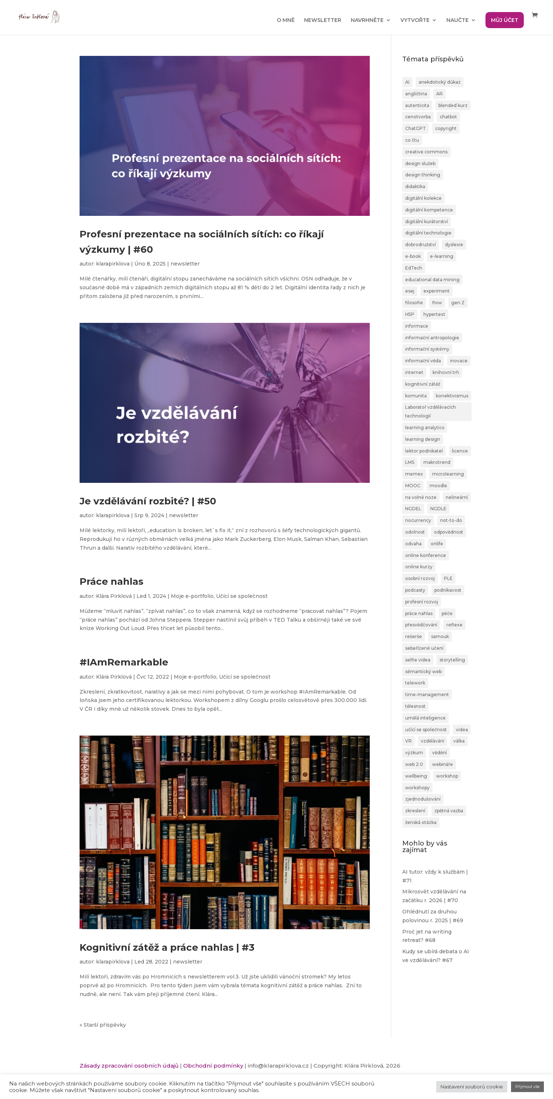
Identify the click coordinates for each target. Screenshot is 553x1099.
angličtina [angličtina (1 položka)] (416, 93)
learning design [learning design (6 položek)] (422, 439)
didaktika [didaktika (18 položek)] (415, 186)
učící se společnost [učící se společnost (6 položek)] (426, 729)
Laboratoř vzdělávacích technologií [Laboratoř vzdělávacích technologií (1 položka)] (430, 411)
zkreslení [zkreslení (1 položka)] (415, 810)
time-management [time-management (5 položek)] (427, 694)
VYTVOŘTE (415, 20)
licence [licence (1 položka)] (460, 451)
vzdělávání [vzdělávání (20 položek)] (432, 741)
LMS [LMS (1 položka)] (409, 462)
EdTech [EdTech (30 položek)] (413, 268)
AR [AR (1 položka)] (439, 93)
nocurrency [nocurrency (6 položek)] (418, 520)
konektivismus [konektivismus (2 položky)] (452, 395)
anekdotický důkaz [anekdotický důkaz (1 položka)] (440, 82)
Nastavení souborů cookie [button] (472, 1087)
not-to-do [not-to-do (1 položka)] (451, 520)
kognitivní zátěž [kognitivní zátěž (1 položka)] (422, 384)
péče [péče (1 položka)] (447, 613)
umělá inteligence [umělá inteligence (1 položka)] (425, 718)
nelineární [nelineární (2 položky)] (457, 497)
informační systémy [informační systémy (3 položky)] (427, 349)
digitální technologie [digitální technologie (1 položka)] (428, 233)
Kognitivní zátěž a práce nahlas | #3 (167, 947)
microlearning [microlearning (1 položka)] (448, 474)
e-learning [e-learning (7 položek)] (441, 256)
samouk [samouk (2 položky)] (440, 636)
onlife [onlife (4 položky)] (437, 543)
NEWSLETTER (322, 20)
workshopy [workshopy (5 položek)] (417, 787)
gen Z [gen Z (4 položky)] (458, 302)
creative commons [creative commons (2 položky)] (426, 151)
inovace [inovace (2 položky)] (459, 360)
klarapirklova (113, 263)
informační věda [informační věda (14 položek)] (423, 360)
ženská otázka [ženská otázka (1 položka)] (421, 822)
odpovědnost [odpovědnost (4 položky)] (448, 532)
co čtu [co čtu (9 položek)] (412, 140)
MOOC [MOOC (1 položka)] (412, 485)
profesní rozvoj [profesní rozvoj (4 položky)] (421, 601)
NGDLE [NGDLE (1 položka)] (438, 508)
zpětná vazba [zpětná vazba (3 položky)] (448, 810)
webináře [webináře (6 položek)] (442, 764)
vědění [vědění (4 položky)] (439, 752)
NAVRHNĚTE (367, 20)
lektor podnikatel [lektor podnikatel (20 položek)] (424, 451)
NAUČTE (457, 20)
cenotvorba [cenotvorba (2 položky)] (418, 116)
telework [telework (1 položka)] (415, 683)
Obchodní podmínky (213, 1065)
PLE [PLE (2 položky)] (448, 578)
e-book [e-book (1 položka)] (413, 256)
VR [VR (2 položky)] (408, 741)
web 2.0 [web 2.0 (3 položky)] (414, 764)
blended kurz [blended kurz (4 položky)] (453, 105)
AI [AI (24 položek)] (407, 82)
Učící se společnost (242, 596)
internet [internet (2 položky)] (414, 372)
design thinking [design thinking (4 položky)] (422, 175)
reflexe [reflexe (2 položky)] (454, 624)
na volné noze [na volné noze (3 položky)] (421, 497)
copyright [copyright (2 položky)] (446, 128)
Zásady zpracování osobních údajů (129, 1065)
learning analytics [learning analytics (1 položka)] (424, 427)
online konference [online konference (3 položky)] (425, 555)
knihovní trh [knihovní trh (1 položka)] (446, 372)
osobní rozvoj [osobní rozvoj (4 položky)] (420, 578)
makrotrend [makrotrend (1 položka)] (436, 462)
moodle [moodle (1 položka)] (438, 485)
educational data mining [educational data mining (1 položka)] (432, 279)
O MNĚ (286, 20)
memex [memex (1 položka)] (414, 474)
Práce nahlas (111, 581)
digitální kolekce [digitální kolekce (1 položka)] (423, 198)
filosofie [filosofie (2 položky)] (414, 302)
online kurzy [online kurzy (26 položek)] (419, 566)
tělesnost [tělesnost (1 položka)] (415, 706)
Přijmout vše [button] (527, 1086)
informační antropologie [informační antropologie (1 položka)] (432, 337)
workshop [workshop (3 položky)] (447, 776)
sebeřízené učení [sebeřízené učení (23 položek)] (424, 648)
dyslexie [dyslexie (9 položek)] (454, 244)
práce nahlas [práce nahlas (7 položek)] (419, 613)
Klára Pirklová (114, 596)
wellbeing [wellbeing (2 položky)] (416, 776)
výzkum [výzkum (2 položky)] (414, 752)
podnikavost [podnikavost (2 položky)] (447, 590)
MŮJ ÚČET (504, 20)
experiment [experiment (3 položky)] (436, 291)
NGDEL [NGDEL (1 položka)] (413, 508)
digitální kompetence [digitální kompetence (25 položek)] (429, 210)
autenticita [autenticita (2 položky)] (417, 105)
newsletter (185, 263)
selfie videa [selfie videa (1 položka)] (417, 660)
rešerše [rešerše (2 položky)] (413, 636)
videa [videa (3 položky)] (462, 729)
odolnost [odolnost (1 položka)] (415, 532)
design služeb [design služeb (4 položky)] (420, 163)
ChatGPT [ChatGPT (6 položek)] (415, 128)
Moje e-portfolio (192, 596)
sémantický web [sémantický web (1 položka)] (423, 671)
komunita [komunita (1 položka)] (416, 395)
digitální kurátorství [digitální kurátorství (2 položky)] (426, 221)
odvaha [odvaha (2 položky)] (413, 543)
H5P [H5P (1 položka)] (409, 314)
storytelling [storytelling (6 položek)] (452, 660)
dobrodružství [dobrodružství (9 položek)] (420, 244)
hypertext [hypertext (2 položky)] (434, 314)
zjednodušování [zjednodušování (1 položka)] (423, 799)
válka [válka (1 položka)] (459, 741)
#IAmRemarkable (124, 662)
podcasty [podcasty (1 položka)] (415, 590)
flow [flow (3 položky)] (437, 302)
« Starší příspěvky (103, 1025)
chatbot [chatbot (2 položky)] (448, 116)
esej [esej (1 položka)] (409, 291)
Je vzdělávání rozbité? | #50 (148, 501)
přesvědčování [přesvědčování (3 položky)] (421, 624)
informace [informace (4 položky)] (416, 326)
